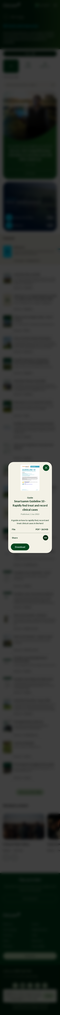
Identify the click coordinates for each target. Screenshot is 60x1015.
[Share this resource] (45, 537)
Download (20, 547)
